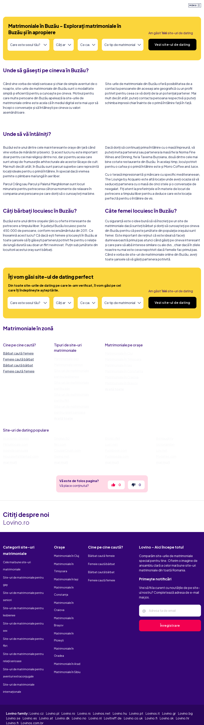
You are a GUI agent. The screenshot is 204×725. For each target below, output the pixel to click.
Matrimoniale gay (66, 359)
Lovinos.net (101, 690)
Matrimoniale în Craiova (121, 377)
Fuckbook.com (116, 453)
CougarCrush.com (67, 453)
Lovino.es (30, 694)
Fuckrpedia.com (117, 459)
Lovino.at (46, 694)
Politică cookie (162, 716)
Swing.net (61, 459)
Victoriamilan (165, 447)
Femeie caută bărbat (18, 359)
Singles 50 (62, 441)
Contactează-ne (188, 716)
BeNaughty (164, 441)
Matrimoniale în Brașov (121, 383)
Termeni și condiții (137, 716)
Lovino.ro (68, 690)
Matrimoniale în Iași (118, 365)
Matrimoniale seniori (68, 364)
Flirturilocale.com (15, 447)
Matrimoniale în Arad (67, 646)
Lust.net (111, 447)
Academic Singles (16, 441)
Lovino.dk (62, 694)
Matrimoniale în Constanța (124, 371)
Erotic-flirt (112, 441)
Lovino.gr (169, 690)
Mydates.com (166, 459)
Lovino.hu (120, 690)
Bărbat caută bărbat (18, 365)
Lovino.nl (95, 694)
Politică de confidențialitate (101, 716)
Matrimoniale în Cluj (119, 353)
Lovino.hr (182, 694)
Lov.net (161, 453)
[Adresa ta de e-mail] (170, 615)
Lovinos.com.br (32, 699)
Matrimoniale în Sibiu (67, 652)
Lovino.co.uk (133, 694)
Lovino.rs (84, 690)
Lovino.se (13, 694)
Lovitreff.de (113, 694)
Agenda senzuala (15, 453)
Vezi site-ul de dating (172, 44)
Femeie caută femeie (18, 371)
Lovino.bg (185, 690)
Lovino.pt (136, 690)
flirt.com (60, 447)
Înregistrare (170, 630)
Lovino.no (79, 694)
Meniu (194, 5)
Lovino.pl (52, 690)
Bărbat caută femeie (18, 353)
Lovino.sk (167, 694)
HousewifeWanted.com (21, 459)
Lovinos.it (152, 690)
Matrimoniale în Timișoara (123, 359)
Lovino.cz (36, 690)
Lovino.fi (151, 694)
